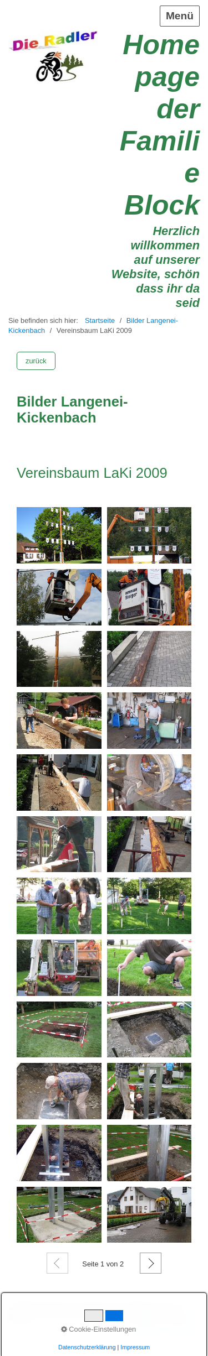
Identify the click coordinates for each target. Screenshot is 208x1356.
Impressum (183, 1324)
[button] (36, 361)
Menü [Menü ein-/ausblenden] (180, 16)
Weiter (150, 1263)
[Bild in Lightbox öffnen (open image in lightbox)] (59, 535)
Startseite (100, 320)
